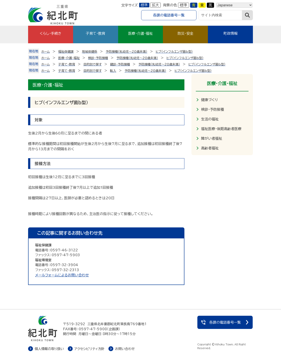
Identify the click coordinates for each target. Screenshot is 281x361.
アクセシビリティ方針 (89, 348)
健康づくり (209, 100)
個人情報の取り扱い (49, 348)
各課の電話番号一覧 (169, 15)
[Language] (234, 5)
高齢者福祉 (210, 148)
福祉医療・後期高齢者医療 (221, 129)
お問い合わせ (125, 348)
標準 (144, 5)
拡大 (155, 5)
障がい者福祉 (211, 138)
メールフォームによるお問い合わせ (62, 275)
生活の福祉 (210, 119)
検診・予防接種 (212, 109)
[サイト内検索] (220, 15)
